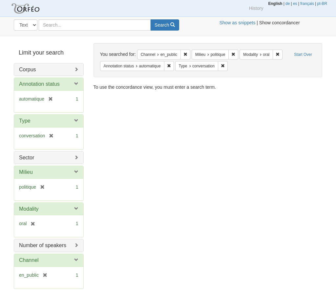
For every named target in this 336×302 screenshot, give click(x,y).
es (295, 3)
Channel (29, 260)
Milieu (26, 172)
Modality (29, 209)
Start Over (303, 54)
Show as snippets (238, 22)
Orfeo (33, 8)
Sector (26, 157)
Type (25, 121)
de (287, 3)
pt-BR (322, 3)
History (256, 8)
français (307, 3)
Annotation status (39, 84)
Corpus (27, 69)
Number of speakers (42, 245)
